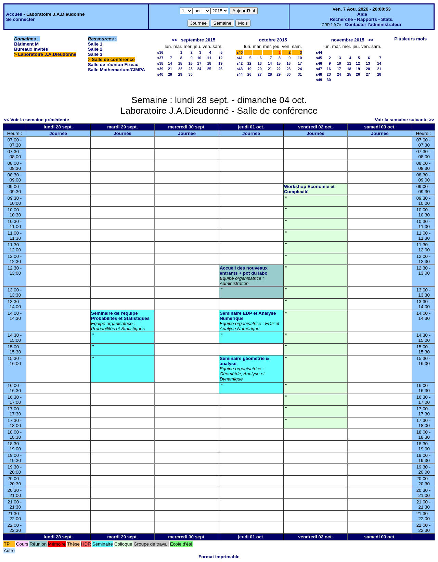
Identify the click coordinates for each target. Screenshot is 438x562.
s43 (239, 69)
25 (209, 69)
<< (174, 39)
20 (260, 69)
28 (170, 74)
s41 (239, 58)
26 (220, 69)
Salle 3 (95, 54)
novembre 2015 (347, 39)
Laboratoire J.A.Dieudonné (47, 54)
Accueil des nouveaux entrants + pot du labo (244, 270)
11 (209, 58)
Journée (58, 133)
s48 (319, 74)
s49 (319, 80)
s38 (160, 63)
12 (220, 58)
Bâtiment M (26, 44)
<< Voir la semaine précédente (36, 119)
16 (191, 63)
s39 (160, 69)
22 (180, 69)
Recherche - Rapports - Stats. (362, 19)
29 (180, 74)
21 (170, 69)
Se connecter (20, 19)
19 (220, 63)
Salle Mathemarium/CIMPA (116, 69)
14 (170, 63)
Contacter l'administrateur (373, 24)
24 (199, 69)
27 (260, 74)
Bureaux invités (31, 49)
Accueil (14, 14)
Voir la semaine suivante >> (404, 119)
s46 (319, 63)
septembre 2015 (198, 39)
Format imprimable (219, 556)
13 (260, 63)
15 (180, 63)
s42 (239, 63)
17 (199, 63)
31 (300, 74)
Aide (362, 14)
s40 (160, 74)
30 (191, 74)
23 (191, 69)
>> (371, 39)
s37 (160, 58)
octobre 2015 (273, 39)
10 (199, 58)
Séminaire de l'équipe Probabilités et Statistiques (120, 316)
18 (209, 63)
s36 (160, 52)
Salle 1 (95, 44)
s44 (239, 74)
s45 (319, 58)
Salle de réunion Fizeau (113, 64)
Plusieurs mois (410, 38)
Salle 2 (95, 49)
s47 (319, 69)
